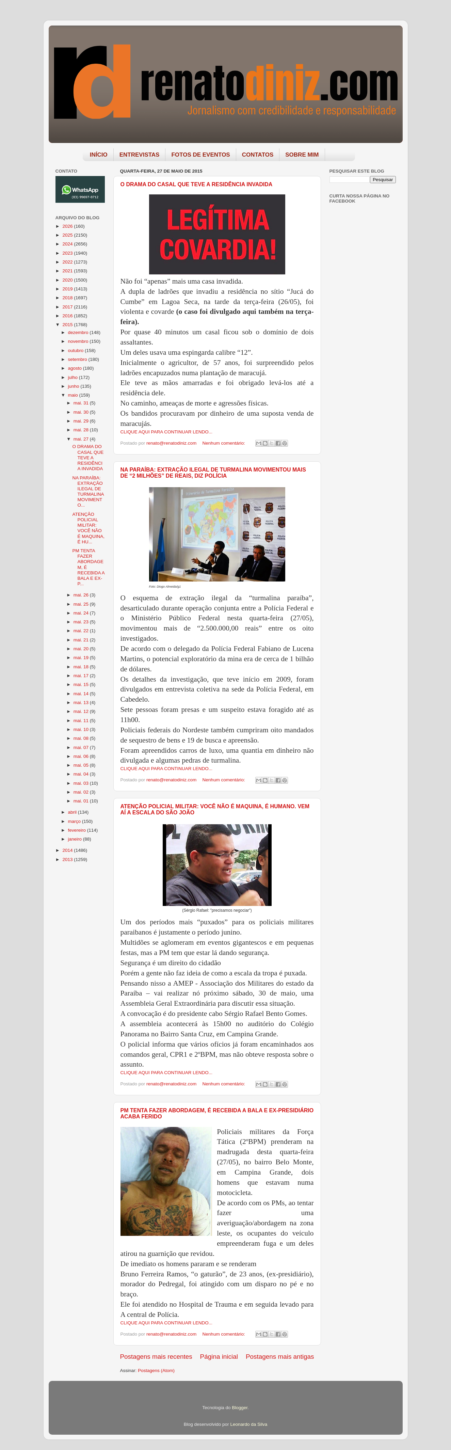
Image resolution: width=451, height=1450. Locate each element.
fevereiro (77, 830)
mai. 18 (82, 666)
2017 (68, 306)
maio (73, 395)
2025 (68, 235)
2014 (68, 850)
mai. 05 (82, 765)
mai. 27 (82, 439)
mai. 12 (82, 711)
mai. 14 (82, 693)
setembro (78, 359)
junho (74, 386)
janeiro (75, 839)
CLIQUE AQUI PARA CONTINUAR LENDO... (166, 431)
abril (73, 812)
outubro (76, 350)
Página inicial (219, 1356)
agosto (75, 368)
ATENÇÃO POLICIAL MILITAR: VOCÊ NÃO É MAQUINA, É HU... (88, 528)
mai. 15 (82, 684)
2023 (68, 253)
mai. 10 (82, 729)
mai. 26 (82, 594)
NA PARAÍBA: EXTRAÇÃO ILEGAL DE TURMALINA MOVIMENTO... (87, 491)
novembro (79, 341)
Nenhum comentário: (224, 443)
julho (73, 377)
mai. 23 (82, 621)
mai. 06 (82, 756)
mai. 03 (82, 783)
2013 (68, 859)
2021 (68, 270)
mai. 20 (82, 648)
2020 (68, 280)
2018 (68, 297)
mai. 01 (82, 800)
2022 (68, 262)
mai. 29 (82, 421)
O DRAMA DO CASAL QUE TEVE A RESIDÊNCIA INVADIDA (196, 184)
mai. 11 (82, 720)
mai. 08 (82, 738)
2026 (68, 226)
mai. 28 (82, 429)
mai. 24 (82, 613)
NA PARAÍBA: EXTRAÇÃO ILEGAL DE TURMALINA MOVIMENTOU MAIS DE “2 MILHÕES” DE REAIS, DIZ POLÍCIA (213, 473)
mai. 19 (82, 657)
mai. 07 (82, 747)
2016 (68, 315)
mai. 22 (82, 630)
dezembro (79, 332)
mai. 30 (82, 412)
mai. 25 (82, 604)
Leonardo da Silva (248, 1424)
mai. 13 (82, 702)
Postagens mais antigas (280, 1356)
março (75, 821)
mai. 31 (82, 402)
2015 (68, 324)
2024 (68, 243)
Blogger (239, 1407)
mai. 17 (82, 675)
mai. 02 (82, 792)
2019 (68, 288)
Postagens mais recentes (156, 1356)
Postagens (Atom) (156, 1370)
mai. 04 (82, 774)
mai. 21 (82, 639)
